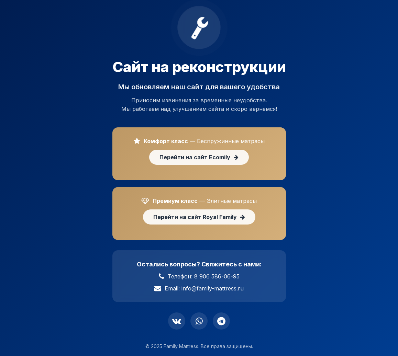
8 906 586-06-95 (217, 276)
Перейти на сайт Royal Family (199, 217)
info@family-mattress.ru (212, 288)
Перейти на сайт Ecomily (199, 157)
